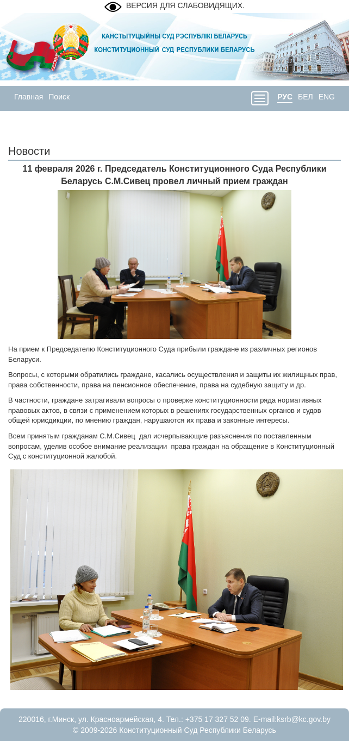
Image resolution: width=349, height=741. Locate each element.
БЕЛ (305, 96)
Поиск (59, 96)
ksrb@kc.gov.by (304, 719)
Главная (28, 96)
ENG (327, 96)
